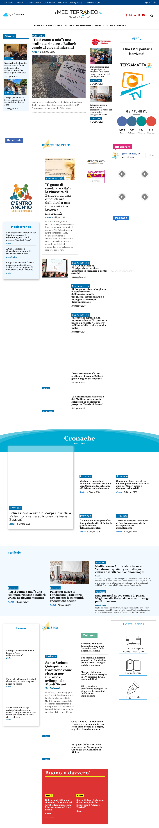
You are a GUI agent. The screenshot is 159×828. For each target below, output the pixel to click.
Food (49, 795)
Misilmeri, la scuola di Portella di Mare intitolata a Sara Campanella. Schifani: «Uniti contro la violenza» (95, 485)
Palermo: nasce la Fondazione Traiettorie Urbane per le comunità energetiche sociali (101, 110)
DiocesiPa (114, 271)
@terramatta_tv (131, 153)
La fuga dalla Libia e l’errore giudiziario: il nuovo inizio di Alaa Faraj (14, 101)
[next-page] (52, 819)
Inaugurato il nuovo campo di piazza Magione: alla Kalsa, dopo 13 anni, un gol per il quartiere (100, 72)
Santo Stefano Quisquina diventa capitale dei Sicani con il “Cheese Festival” (90, 804)
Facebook (14, 140)
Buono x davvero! (68, 773)
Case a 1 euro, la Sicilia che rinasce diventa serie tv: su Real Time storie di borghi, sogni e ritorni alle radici (87, 725)
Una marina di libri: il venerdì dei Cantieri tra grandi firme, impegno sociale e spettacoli (94, 661)
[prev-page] (47, 819)
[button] (151, 15)
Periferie (38, 35)
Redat (35, 51)
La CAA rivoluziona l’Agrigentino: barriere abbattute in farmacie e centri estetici (89, 269)
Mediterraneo (48, 411)
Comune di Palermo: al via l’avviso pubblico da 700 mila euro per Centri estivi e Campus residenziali (132, 485)
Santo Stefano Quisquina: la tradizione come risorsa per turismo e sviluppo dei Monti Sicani (58, 673)
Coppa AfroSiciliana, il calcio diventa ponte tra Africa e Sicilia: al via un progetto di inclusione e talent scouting (20, 266)
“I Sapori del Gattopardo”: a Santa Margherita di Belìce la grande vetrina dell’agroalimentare (96, 524)
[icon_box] (133, 643)
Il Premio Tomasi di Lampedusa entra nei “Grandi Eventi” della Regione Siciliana (92, 647)
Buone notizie (54, 178)
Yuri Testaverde (52, 688)
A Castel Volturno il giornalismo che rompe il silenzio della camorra (18, 251)
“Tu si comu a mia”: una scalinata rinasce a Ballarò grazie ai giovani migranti (54, 44)
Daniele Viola (11, 257)
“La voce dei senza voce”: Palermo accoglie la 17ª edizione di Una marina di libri (94, 676)
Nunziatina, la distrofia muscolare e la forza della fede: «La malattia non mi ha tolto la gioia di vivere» (15, 68)
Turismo (50, 628)
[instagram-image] (122, 174)
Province (15, 508)
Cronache (79, 438)
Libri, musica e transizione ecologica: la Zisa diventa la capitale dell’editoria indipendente (94, 691)
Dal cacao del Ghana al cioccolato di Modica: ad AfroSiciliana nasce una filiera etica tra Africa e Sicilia (58, 805)
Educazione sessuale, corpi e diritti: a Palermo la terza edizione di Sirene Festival (40, 516)
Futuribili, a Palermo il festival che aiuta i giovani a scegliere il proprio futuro (21, 681)
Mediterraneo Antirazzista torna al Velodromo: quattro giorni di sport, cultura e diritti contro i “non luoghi (119, 569)
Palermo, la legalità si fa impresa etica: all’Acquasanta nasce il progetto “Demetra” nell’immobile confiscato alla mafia (89, 323)
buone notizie (56, 145)
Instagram (122, 146)
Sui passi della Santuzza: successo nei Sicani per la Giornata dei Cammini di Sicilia (86, 748)
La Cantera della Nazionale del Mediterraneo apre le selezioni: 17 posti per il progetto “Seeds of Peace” (21, 236)
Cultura (89, 635)
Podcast (121, 218)
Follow (151, 155)
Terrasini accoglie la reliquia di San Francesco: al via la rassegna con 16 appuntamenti (132, 524)
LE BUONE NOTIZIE (126, 271)
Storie (9, 36)
